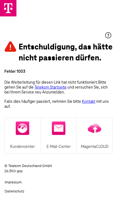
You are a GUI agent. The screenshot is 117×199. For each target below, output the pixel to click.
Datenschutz (14, 191)
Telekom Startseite (51, 87)
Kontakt (88, 101)
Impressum (13, 182)
